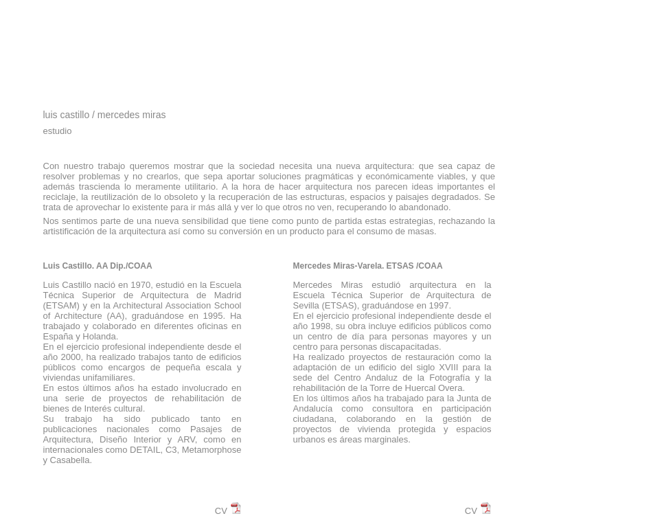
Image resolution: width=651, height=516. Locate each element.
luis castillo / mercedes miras (104, 114)
